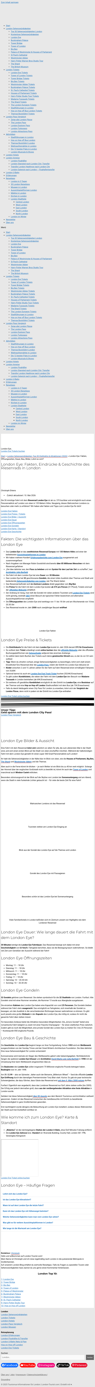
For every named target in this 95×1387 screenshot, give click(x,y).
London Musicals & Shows (22, 152)
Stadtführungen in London (22, 108)
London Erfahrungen (10, 1335)
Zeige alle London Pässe (21, 120)
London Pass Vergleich (16, 117)
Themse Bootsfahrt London (23, 143)
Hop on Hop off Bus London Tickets (26, 111)
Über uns (10, 222)
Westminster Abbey (19, 58)
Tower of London (18, 46)
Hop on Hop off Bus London (23, 140)
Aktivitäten (10, 134)
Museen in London (19, 187)
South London (22, 211)
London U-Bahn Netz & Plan (13, 1341)
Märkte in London (18, 193)
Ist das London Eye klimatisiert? (17, 1199)
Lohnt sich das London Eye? (15, 1194)
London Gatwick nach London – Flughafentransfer (33, 169)
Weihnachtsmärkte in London (23, 146)
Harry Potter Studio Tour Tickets (25, 96)
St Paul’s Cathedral (19, 55)
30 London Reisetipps (20, 184)
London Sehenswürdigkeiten (18, 28)
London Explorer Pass (20, 125)
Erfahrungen (11, 175)
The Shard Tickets (19, 102)
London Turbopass (19, 128)
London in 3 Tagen (19, 181)
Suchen (4, 1353)
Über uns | (5, 1375)
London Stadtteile (18, 199)
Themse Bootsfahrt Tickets (23, 114)
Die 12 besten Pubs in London (24, 149)
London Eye (16, 37)
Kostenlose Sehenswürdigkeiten (25, 34)
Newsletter (10, 219)
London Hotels (12, 155)
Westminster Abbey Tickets (23, 84)
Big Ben (14, 49)
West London (21, 205)
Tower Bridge (16, 43)
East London (21, 208)
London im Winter (18, 216)
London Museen (8, 1327)
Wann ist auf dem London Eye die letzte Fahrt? (23, 1205)
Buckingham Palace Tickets (23, 87)
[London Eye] (19, 1158)
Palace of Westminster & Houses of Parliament (31, 52)
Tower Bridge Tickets (20, 78)
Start (8, 25)
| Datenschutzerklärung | (37, 1375)
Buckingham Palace (19, 40)
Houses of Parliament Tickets (24, 93)
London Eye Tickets (19, 72)
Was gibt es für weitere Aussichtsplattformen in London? (28, 1222)
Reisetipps (10, 178)
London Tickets (12, 70)
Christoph (15, 1253)
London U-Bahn (12, 172)
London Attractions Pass (21, 131)
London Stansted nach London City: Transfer (30, 164)
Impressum (21, 1375)
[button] (47, 227)
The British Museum (19, 67)
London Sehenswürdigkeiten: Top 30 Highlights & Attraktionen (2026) (37, 456)
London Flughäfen (19, 161)
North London (22, 214)
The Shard (15, 64)
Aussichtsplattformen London (24, 190)
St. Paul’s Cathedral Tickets (23, 90)
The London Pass (18, 122)
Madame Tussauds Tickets (22, 99)
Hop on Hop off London (12, 1345)
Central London (22, 202)
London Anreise (13, 158)
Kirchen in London (19, 196)
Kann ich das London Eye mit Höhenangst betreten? (25, 1211)
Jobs (12, 1375)
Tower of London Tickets (21, 75)
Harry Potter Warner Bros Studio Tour (27, 61)
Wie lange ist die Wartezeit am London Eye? (22, 1228)
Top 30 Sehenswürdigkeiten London (26, 31)
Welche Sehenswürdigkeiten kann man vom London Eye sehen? (31, 1217)
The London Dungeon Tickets (23, 105)
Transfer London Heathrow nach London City (30, 167)
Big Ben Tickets (17, 81)
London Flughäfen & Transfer (14, 1338)
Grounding (5, 1379)
